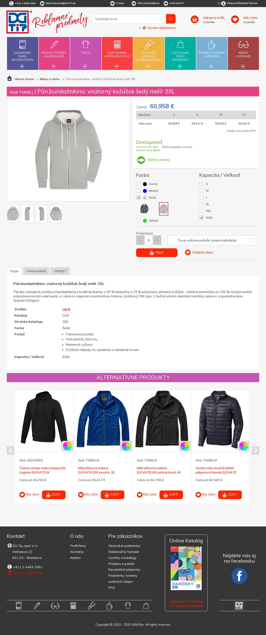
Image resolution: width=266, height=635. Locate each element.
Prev (10, 450)
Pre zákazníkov (145, 3)
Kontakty (173, 3)
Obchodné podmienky (124, 546)
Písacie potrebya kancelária (54, 52)
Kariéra (75, 558)
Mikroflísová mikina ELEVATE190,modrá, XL (96, 470)
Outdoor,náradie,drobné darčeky (148, 53)
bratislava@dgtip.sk (57, 3)
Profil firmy (78, 546)
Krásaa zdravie (243, 52)
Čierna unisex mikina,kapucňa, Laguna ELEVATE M (42, 470)
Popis (14, 271)
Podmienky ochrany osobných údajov (123, 578)
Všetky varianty (153, 160)
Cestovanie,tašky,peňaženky (180, 53)
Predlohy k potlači (121, 564)
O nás (117, 3)
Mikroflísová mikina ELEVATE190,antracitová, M (158, 470)
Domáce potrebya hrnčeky (211, 52)
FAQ (111, 587)
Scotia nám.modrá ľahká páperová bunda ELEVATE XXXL (216, 472)
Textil (85, 50)
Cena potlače (36, 271)
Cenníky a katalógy (122, 558)
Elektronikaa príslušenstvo (117, 52)
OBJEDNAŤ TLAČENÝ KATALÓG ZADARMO (186, 603)
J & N (66, 309)
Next (255, 450)
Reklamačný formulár (123, 552)
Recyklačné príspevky (124, 569)
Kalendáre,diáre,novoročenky (22, 53)
